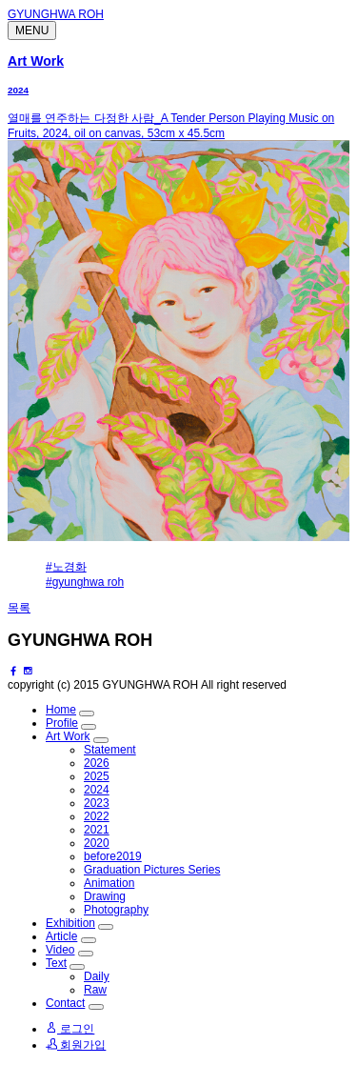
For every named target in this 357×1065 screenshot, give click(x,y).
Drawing (105, 896)
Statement (110, 749)
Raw (95, 989)
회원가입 (76, 1045)
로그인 (70, 1028)
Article (61, 936)
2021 (96, 829)
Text (56, 963)
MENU (32, 30)
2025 (96, 776)
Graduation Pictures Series (152, 869)
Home (61, 709)
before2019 (113, 856)
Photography (116, 909)
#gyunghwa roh (85, 582)
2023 (96, 803)
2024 (18, 90)
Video (60, 949)
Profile (62, 723)
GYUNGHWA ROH (56, 14)
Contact (65, 1003)
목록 (19, 607)
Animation (109, 883)
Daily (96, 976)
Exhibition (70, 923)
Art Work (36, 61)
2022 (96, 816)
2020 (96, 843)
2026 (96, 763)
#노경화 (66, 566)
